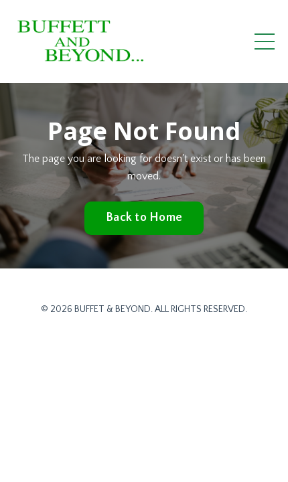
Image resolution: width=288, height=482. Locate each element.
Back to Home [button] (144, 217)
